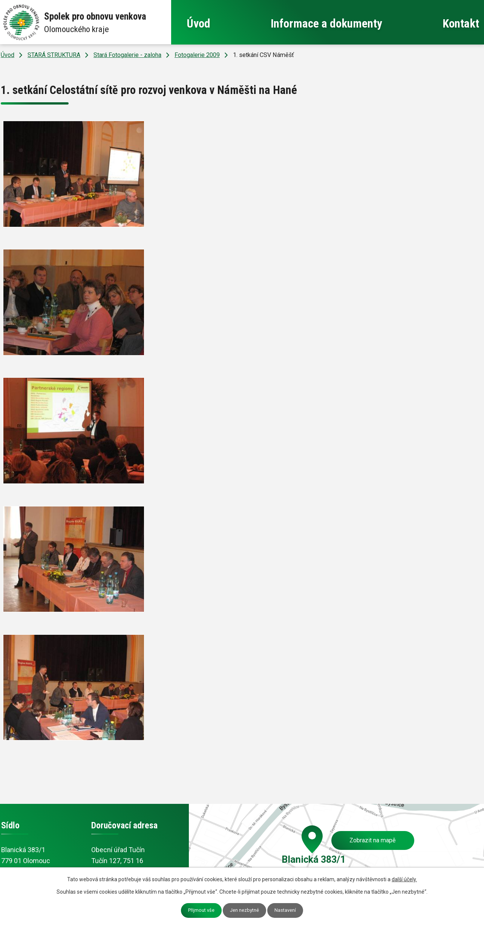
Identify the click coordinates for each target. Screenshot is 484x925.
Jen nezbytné (244, 910)
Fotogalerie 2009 (197, 54)
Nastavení (285, 910)
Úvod (198, 24)
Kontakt (461, 24)
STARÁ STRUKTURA (54, 54)
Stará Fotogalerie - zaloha (127, 54)
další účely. (404, 879)
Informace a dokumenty (326, 24)
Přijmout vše (201, 910)
